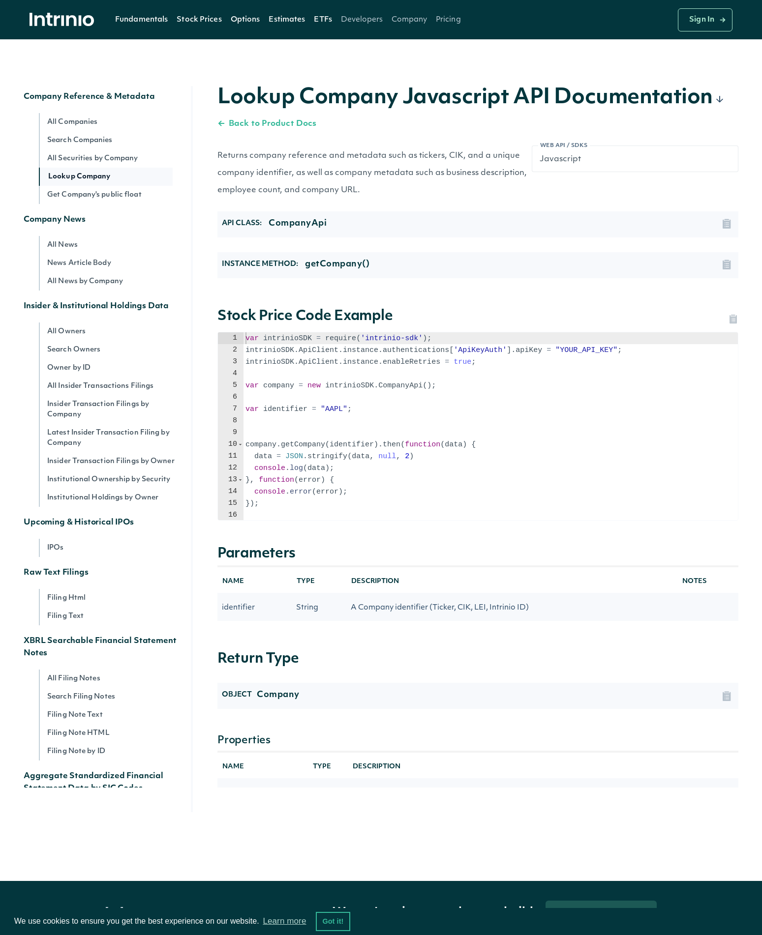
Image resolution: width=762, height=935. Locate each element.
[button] (141, 19)
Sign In (701, 20)
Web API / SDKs (564, 145)
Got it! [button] (332, 921)
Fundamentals (141, 20)
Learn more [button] (284, 921)
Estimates (287, 20)
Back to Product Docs (266, 124)
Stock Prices (199, 20)
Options (245, 20)
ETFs (323, 20)
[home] (64, 20)
